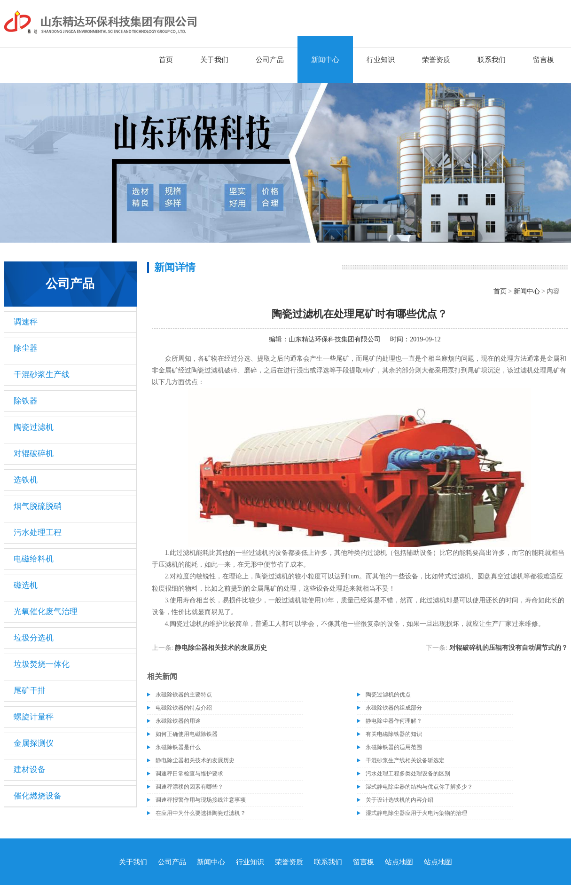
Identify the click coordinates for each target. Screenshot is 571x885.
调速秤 (26, 321)
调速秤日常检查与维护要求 (189, 773)
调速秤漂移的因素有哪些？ (189, 786)
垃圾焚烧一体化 (42, 664)
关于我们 (214, 59)
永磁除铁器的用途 (178, 721)
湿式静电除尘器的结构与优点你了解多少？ (419, 786)
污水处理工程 (38, 532)
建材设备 (30, 769)
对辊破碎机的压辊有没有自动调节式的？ (508, 647)
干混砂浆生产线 (42, 374)
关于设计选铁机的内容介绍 (399, 800)
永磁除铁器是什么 (178, 747)
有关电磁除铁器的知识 (394, 734)
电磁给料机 (34, 558)
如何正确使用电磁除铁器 (187, 734)
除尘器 (26, 348)
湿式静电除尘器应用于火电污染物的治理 (416, 813)
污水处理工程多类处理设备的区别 (408, 773)
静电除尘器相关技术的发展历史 (221, 647)
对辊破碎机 (34, 453)
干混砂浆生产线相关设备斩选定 (405, 760)
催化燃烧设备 (38, 795)
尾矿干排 (30, 690)
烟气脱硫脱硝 (38, 506)
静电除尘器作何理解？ (394, 721)
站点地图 (399, 862)
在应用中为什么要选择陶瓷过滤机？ (201, 813)
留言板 (543, 59)
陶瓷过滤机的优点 (388, 694)
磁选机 (26, 585)
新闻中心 (325, 59)
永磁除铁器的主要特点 (184, 694)
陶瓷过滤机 (34, 427)
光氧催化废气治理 (46, 611)
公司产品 (270, 59)
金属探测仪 (34, 743)
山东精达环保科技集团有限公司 (335, 339)
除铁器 (26, 400)
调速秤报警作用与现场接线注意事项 (201, 800)
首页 (166, 59)
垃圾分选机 (34, 637)
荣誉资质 (436, 59)
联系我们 (491, 59)
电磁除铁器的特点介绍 (184, 707)
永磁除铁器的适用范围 (394, 747)
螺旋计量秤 (34, 716)
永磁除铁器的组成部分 (394, 707)
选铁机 (26, 479)
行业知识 (381, 59)
